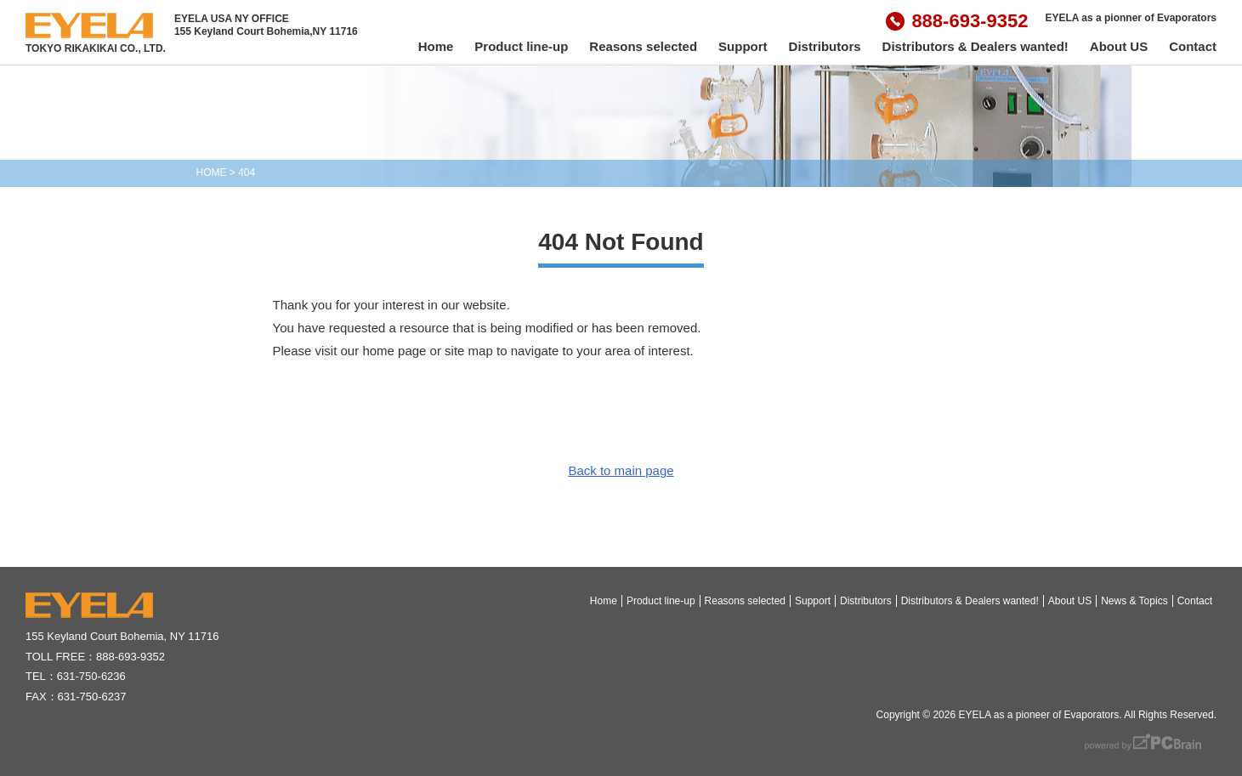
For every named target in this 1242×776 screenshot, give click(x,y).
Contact (1192, 46)
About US (1119, 46)
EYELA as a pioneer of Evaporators (1038, 715)
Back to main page (620, 470)
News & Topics (1134, 601)
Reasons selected (643, 46)
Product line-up (521, 46)
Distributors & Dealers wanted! (975, 46)
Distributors (825, 46)
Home (436, 46)
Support (743, 46)
